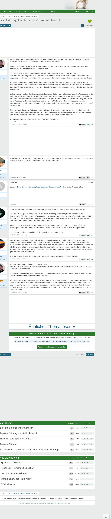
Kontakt (27, 503)
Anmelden (89, 11)
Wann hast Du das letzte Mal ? (16, 479)
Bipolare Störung (8, 444)
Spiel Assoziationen (10, 462)
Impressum (34, 503)
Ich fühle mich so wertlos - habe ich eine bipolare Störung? (29, 449)
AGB (62, 503)
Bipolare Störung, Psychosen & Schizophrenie (22, 493)
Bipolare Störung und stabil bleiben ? (18, 433)
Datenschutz (42, 503)
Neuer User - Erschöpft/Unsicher (17, 468)
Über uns (21, 503)
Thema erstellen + (38, 11)
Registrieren (78, 11)
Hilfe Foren (7, 11)
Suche (26, 11)
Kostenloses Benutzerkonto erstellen (52, 347)
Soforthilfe (51, 11)
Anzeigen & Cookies (53, 503)
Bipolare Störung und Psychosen (16, 428)
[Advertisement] (52, 141)
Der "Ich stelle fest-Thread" (14, 473)
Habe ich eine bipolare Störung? (16, 438)
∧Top (106, 516)
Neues (17, 11)
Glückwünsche (8, 484)
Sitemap (67, 503)
